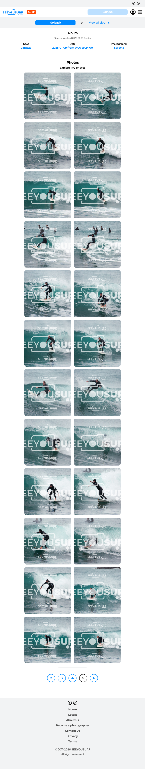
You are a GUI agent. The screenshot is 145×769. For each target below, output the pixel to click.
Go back (55, 22)
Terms (72, 741)
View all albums (99, 22)
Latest (72, 714)
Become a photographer (72, 725)
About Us (72, 720)
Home (72, 709)
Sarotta (119, 47)
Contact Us (72, 730)
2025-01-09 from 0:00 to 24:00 (72, 47)
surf (31, 12)
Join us (107, 12)
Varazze (26, 47)
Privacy (72, 736)
